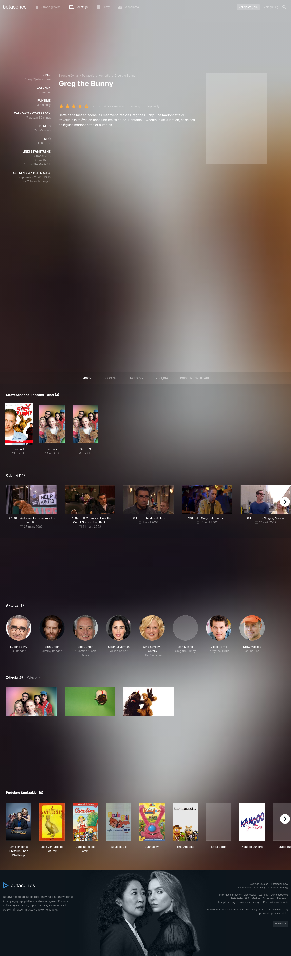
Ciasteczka (250, 894)
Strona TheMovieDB (37, 164)
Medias (256, 898)
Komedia (104, 75)
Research (282, 898)
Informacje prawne (230, 894)
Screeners (269, 898)
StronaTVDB (42, 156)
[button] (18, 636)
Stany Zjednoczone (38, 79)
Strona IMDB (42, 160)
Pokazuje (88, 75)
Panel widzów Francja (275, 902)
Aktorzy (137, 378)
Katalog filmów (279, 883)
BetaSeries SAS (240, 898)
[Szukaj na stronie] (284, 7)
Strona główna (68, 75)
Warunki (263, 894)
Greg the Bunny (124, 75)
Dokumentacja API (247, 887)
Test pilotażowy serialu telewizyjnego (239, 902)
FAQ (262, 887)
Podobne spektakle (195, 378)
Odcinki (111, 378)
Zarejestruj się (248, 7)
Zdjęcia (162, 378)
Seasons (86, 378)
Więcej (32, 677)
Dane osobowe (279, 894)
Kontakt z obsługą (278, 887)
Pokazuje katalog (258, 883)
